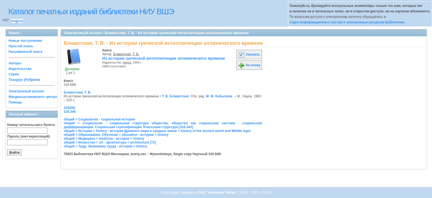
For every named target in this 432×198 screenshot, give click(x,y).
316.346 (69, 112)
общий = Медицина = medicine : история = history (104, 139)
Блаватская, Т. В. (126, 54)
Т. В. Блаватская (175, 96)
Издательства (20, 69)
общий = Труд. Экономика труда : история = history (105, 146)
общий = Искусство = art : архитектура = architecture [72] (110, 142)
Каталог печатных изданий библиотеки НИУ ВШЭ (91, 11)
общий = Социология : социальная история (99, 119)
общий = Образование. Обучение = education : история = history (116, 135)
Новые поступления (25, 41)
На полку (249, 65)
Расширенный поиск (25, 52)
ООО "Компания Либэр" (218, 192)
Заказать (249, 54)
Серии (14, 74)
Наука (127, 62)
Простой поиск (21, 46)
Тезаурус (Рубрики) (24, 80)
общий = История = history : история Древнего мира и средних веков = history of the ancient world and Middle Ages (157, 131)
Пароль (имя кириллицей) (28, 136)
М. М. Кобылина (219, 96)
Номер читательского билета (31, 125)
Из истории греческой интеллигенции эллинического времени (163, 58)
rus (20, 21)
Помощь (15, 102)
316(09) (69, 108)
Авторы (15, 63)
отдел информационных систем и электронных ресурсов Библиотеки (347, 22)
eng (14, 21)
